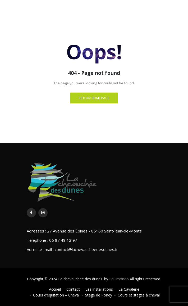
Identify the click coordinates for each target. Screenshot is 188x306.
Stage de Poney (98, 295)
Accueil (55, 289)
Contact (73, 289)
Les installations (99, 289)
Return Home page (94, 98)
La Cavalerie (128, 289)
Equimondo (119, 278)
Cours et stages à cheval (139, 295)
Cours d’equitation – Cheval (56, 295)
